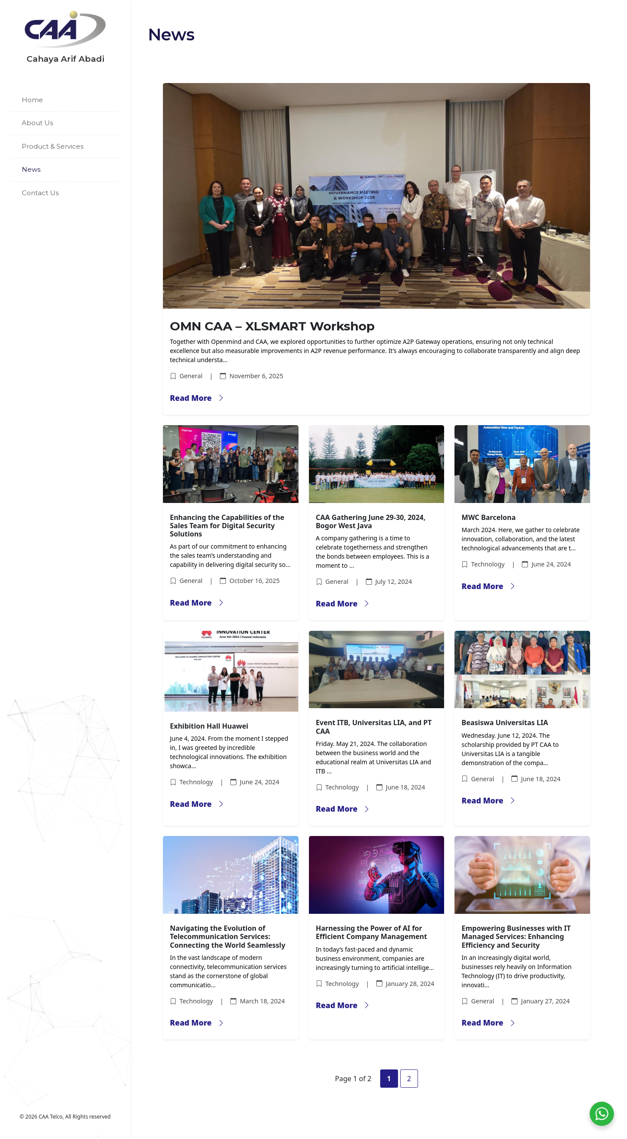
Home (32, 100)
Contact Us (40, 193)
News (31, 169)
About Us (37, 123)
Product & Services (52, 146)
